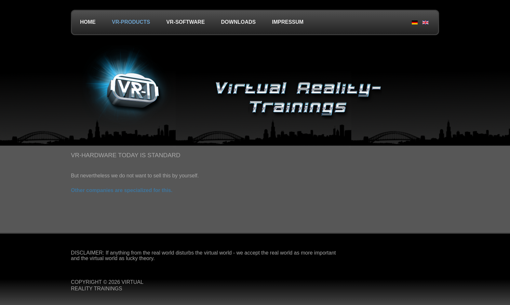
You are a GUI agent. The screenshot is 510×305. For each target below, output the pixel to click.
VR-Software (185, 22)
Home (88, 22)
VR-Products (131, 22)
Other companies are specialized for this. (121, 190)
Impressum (287, 22)
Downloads (238, 22)
